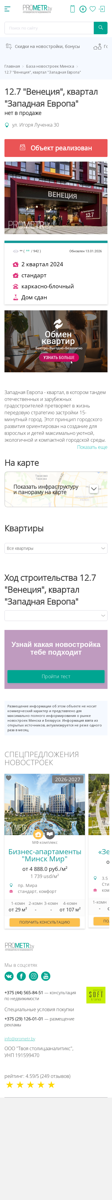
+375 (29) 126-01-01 (39, 1022)
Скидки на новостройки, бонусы (47, 46)
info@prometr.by (19, 1039)
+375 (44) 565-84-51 (40, 995)
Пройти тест (56, 676)
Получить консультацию (44, 922)
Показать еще (92, 447)
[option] (45, 854)
